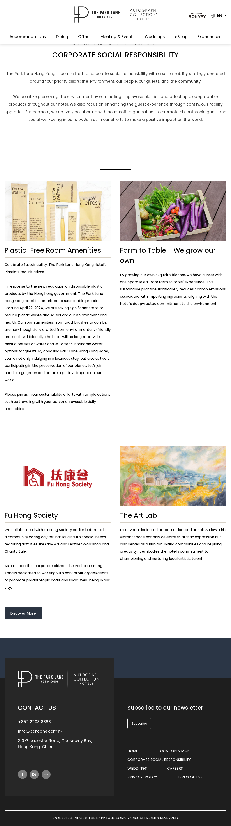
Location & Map (173, 750)
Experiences (210, 36)
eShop (181, 36)
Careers (175, 768)
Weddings (155, 36)
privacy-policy (142, 777)
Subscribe (139, 723)
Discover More (23, 613)
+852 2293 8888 (34, 721)
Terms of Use (189, 777)
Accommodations (27, 36)
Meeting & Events (117, 36)
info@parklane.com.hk (40, 731)
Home (132, 750)
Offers (84, 36)
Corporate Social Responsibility (159, 759)
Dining (62, 36)
